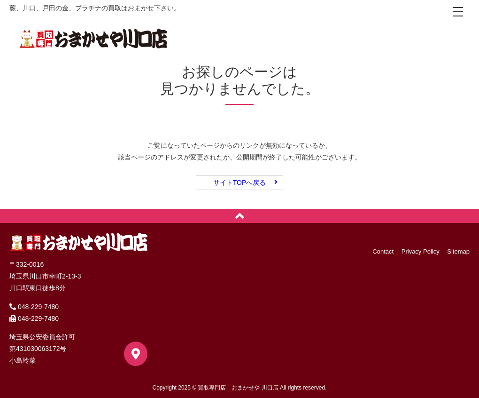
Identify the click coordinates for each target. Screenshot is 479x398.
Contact (383, 251)
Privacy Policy (421, 251)
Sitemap (458, 251)
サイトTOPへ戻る (239, 182)
